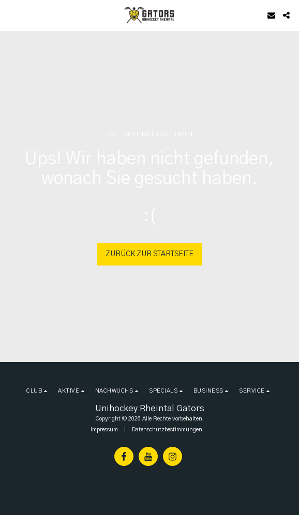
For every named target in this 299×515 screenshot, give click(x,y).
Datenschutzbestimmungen (167, 429)
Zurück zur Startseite (149, 254)
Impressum (104, 429)
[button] (11, 15)
